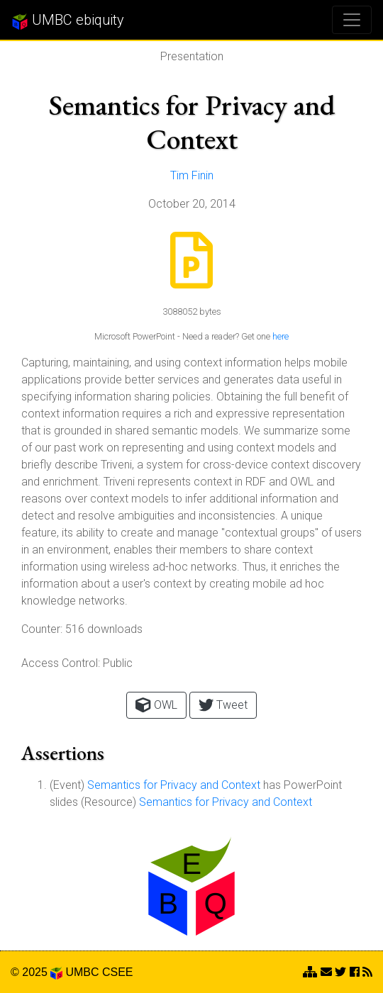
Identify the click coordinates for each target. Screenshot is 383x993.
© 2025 (36, 972)
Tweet (223, 704)
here (280, 336)
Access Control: (60, 663)
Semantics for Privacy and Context (173, 785)
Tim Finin (191, 175)
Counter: (41, 629)
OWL (156, 704)
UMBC (82, 972)
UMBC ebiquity (67, 20)
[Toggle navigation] (352, 20)
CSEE (117, 972)
